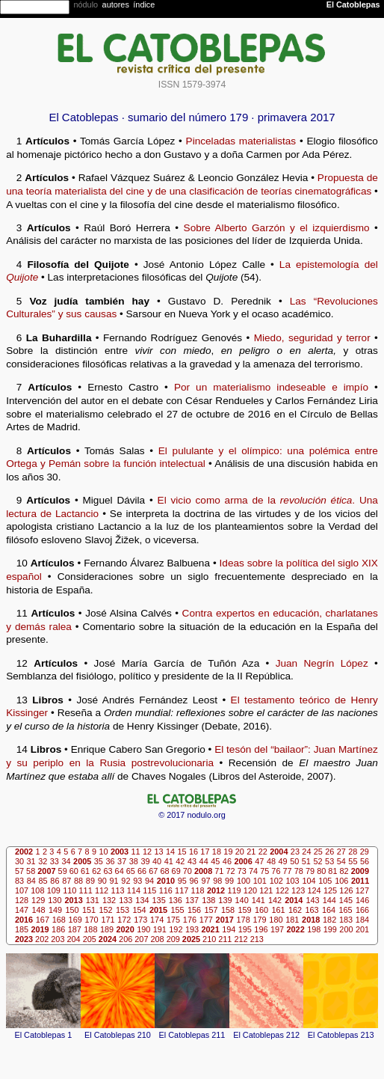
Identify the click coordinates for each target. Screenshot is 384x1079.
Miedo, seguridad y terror (312, 337)
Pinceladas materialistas (241, 141)
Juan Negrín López (322, 663)
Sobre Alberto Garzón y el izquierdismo (277, 227)
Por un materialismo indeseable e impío (271, 387)
